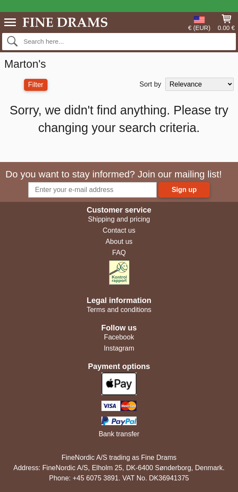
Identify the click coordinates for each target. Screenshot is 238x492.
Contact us (119, 230)
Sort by (150, 84)
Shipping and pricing (119, 219)
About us (118, 241)
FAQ (119, 252)
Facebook (119, 337)
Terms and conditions (118, 309)
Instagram (119, 348)
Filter (36, 84)
